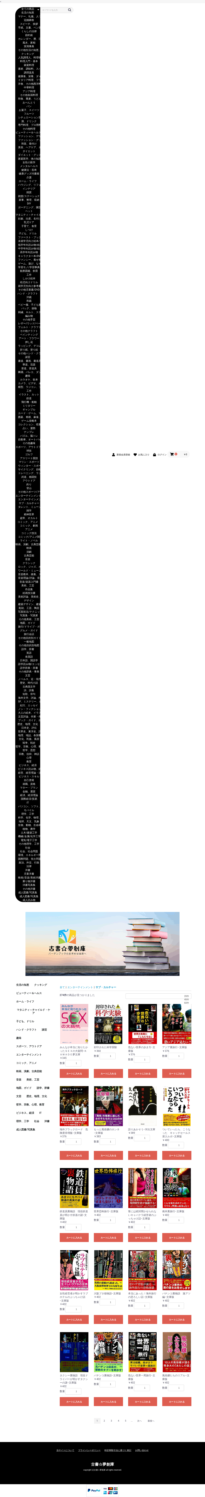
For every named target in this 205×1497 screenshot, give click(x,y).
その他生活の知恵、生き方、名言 (27, 50)
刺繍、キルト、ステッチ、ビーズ (27, 312)
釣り (27, 484)
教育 (27, 762)
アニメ (27, 529)
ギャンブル (27, 410)
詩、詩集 (27, 690)
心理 (27, 758)
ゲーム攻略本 (27, 421)
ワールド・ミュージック (27, 571)
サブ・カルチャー (27, 503)
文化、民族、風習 (27, 739)
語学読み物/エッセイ (27, 664)
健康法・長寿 (27, 170)
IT (27, 803)
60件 (158, 1003)
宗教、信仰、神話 (27, 754)
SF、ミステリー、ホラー (27, 702)
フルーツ (27, 114)
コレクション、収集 (27, 424)
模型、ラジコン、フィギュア (27, 387)
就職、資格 (27, 784)
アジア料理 (27, 91)
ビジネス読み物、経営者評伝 (27, 769)
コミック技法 (27, 533)
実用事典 (27, 46)
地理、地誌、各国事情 (27, 735)
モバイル (27, 810)
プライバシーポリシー (89, 1450)
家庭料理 (27, 65)
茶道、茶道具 (27, 368)
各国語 (27, 657)
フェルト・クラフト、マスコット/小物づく (27, 327)
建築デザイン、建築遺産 (27, 604)
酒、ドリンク (27, 121)
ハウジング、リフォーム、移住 (27, 185)
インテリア (27, 189)
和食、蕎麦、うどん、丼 (27, 99)
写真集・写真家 (27, 615)
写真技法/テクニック (27, 612)
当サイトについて (65, 1450)
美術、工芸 (27, 585)
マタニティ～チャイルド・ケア (27, 215)
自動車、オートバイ (27, 439)
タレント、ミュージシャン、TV (27, 507)
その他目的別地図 (27, 645)
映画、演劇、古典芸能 (27, 544)
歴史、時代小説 (27, 683)
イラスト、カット (27, 395)
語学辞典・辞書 (27, 668)
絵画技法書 (27, 593)
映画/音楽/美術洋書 (27, 878)
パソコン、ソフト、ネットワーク (27, 806)
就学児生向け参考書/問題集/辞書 (27, 286)
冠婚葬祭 (27, 20)
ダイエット (27, 151)
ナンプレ (27, 432)
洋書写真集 (27, 885)
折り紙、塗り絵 (27, 350)
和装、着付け (27, 144)
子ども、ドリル (27, 233)
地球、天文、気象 (27, 821)
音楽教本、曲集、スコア (27, 574)
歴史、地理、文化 (27, 724)
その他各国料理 (27, 95)
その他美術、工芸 (27, 619)
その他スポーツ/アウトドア (27, 492)
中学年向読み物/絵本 (27, 249)
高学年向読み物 (27, 252)
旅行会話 (27, 634)
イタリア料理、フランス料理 (27, 80)
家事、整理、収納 (27, 200)
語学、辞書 (27, 649)
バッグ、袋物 (27, 308)
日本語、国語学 (27, 660)
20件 (158, 996)
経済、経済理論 (27, 795)
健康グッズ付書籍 (27, 174)
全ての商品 (27, 9)
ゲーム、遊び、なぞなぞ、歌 (27, 264)
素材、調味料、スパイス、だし (27, 69)
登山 (27, 488)
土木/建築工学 (27, 833)
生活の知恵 (27, 13)
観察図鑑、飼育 (27, 271)
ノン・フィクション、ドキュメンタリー (27, 709)
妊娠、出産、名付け (27, 219)
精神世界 (27, 514)
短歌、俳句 (27, 694)
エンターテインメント (27, 496)
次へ (139, 1421)
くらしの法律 (27, 31)
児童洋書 (27, 874)
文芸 (27, 675)
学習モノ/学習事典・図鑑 (27, 267)
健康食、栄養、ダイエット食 (27, 76)
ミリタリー (27, 406)
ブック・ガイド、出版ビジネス (27, 720)
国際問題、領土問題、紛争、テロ (27, 859)
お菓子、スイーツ (27, 110)
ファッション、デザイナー (27, 136)
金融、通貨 (27, 791)
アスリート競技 (27, 458)
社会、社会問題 (27, 851)
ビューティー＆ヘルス (27, 132)
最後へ (151, 1421)
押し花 (27, 342)
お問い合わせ (142, 1450)
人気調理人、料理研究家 (27, 58)
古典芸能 (27, 556)
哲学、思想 (27, 750)
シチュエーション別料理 (27, 117)
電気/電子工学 (27, 840)
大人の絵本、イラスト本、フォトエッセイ (27, 713)
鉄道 (27, 398)
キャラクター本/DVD (27, 256)
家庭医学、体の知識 (27, 159)
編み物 (27, 316)
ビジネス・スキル (27, 776)
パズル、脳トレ (27, 436)
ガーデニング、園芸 (27, 207)
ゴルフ (27, 454)
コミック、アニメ (27, 522)
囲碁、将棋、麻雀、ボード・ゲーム (27, 417)
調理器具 (27, 73)
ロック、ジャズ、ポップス (27, 567)
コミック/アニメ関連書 (27, 537)
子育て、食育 (27, 226)
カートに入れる (74, 1073)
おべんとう (27, 103)
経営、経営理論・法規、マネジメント (27, 773)
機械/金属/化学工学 (27, 836)
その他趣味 (27, 443)
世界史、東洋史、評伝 (27, 731)
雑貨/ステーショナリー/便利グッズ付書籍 (27, 196)
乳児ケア (27, 222)
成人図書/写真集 (27, 892)
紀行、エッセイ (27, 705)
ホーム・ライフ (27, 181)
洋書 (27, 870)
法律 (27, 866)
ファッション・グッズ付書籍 (27, 140)
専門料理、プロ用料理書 (27, 125)
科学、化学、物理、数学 (27, 818)
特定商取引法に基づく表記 (117, 1450)
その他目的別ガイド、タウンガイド (27, 638)
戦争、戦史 (27, 743)
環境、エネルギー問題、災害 (27, 855)
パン (27, 106)
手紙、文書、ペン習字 (27, 28)
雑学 (27, 511)
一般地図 (27, 642)
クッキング (27, 54)
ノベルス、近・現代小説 (27, 679)
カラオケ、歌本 (27, 380)
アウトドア (27, 481)
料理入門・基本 (27, 61)
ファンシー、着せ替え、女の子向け (27, 260)
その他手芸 (27, 320)
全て (62, 987)
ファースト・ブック (27, 237)
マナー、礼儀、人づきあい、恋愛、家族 (27, 16)
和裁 (27, 301)
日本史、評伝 (27, 728)
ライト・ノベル (27, 540)
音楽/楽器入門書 (27, 582)
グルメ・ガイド (27, 630)
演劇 (27, 552)
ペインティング (27, 335)
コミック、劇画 (27, 526)
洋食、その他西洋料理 (27, 84)
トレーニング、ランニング (27, 473)
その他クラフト (27, 331)
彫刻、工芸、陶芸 (27, 608)
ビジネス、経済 (27, 765)
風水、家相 (27, 43)
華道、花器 (27, 365)
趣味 (27, 376)
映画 (27, 548)
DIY (27, 204)
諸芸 (27, 357)
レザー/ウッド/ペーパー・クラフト (27, 323)
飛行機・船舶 (27, 402)
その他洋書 (27, 889)
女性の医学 (27, 162)
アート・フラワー (27, 338)
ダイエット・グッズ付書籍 (27, 155)
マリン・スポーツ (27, 462)
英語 (27, 653)
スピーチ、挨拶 (27, 24)
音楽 (27, 559)
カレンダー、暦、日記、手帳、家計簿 (27, 39)
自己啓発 (27, 780)
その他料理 (27, 129)
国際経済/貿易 (27, 799)
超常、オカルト (27, 518)
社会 (27, 848)
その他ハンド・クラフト (27, 353)
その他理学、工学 (27, 844)
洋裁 (27, 297)
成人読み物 (27, 900)
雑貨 (27, 192)
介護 (27, 177)
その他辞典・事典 (27, 672)
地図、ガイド (27, 623)
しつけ (27, 230)
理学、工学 (27, 814)
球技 (27, 451)
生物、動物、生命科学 (27, 825)
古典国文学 (27, 687)
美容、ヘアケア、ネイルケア (27, 147)
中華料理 (27, 87)
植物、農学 (27, 829)
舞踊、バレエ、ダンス (27, 372)
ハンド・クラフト (27, 293)
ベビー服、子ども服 (27, 305)
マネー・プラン (27, 788)
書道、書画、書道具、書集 (27, 361)
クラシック (27, 563)
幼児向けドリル (27, 282)
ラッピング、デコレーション (27, 346)
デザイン (27, 601)
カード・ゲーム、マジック (27, 413)
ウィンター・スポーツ (27, 466)
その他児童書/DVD (27, 290)
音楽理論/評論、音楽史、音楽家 (27, 578)
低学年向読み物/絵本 (27, 245)
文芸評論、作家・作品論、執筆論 (27, 717)
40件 (158, 999)
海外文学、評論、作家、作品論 (27, 698)
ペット (27, 211)
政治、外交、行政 (27, 863)
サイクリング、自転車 (27, 469)
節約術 (27, 35)
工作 (27, 275)
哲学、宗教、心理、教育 (27, 746)
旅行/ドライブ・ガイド (27, 627)
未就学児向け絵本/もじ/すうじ (27, 241)
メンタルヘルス (27, 166)
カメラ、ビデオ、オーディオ (27, 383)
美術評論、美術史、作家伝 (27, 597)
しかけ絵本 (27, 278)
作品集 (27, 589)
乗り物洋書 (27, 881)
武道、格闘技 (27, 477)
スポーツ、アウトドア (27, 447)
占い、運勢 (27, 428)
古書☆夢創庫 (102, 1464)
